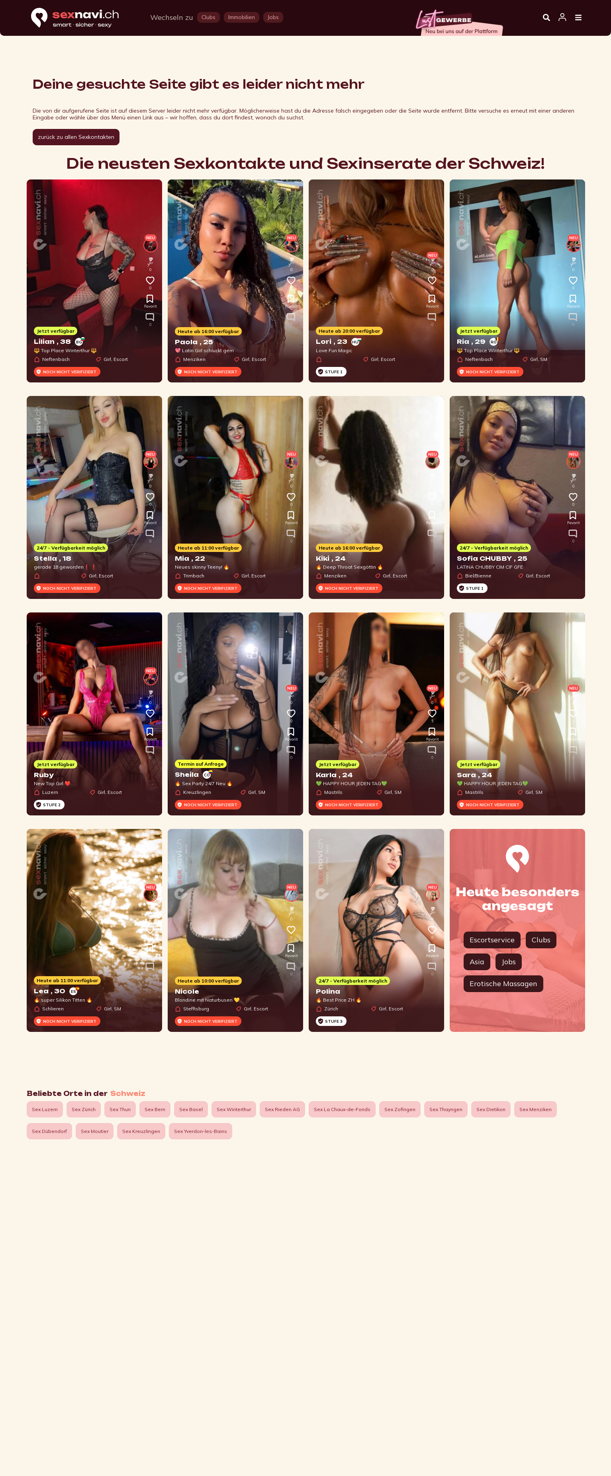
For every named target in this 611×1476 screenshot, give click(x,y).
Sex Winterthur (234, 1109)
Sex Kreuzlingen (141, 1131)
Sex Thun (120, 1109)
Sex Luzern (45, 1109)
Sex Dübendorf (49, 1131)
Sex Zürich (84, 1109)
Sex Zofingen (399, 1109)
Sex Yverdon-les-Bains (200, 1131)
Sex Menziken (535, 1109)
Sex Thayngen (445, 1109)
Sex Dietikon (490, 1109)
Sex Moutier (94, 1131)
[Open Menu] (578, 18)
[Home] (82, 18)
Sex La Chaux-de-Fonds (342, 1109)
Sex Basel (191, 1109)
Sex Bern (155, 1109)
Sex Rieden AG (282, 1109)
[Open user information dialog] (562, 17)
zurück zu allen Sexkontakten (76, 136)
